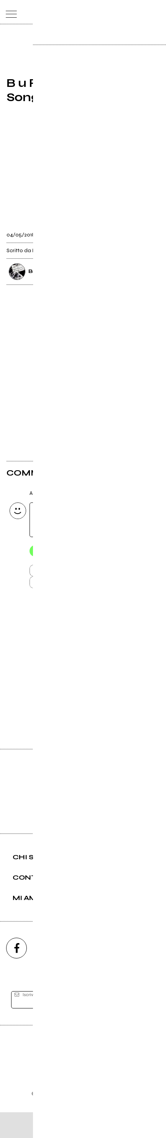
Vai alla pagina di (83, 695)
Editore (83, 1075)
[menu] (9, 12)
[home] (66, 11)
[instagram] (49, 974)
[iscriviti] (142, 1026)
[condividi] (152, 232)
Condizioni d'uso (65, 1109)
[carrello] (127, 12)
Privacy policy (104, 1109)
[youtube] (83, 974)
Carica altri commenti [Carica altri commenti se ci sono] (76, 587)
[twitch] (116, 974)
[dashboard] (157, 12)
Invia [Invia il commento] (68, 573)
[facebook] (16, 974)
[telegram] (149, 974)
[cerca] (142, 12)
